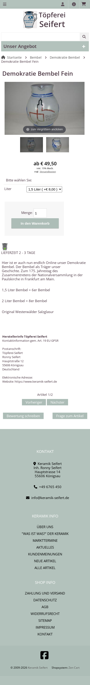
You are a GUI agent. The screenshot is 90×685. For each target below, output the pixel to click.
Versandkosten (48, 171)
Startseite (14, 57)
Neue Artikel (45, 561)
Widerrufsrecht (45, 613)
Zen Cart (74, 668)
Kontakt (45, 634)
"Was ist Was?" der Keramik (45, 533)
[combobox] (45, 37)
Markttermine (45, 540)
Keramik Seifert (38, 668)
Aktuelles (45, 547)
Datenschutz (45, 600)
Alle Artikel (45, 567)
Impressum (45, 627)
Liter (7, 188)
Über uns (45, 526)
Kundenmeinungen (45, 554)
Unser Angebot (20, 46)
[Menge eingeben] (40, 213)
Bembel (36, 57)
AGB (45, 607)
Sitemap (45, 620)
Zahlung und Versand (45, 593)
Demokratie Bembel (65, 57)
